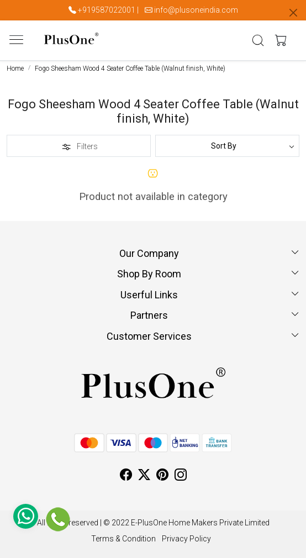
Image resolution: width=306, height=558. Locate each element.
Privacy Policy (186, 538)
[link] (258, 40)
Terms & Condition (123, 538)
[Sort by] (227, 146)
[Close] (293, 12)
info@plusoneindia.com (196, 10)
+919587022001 (106, 10)
